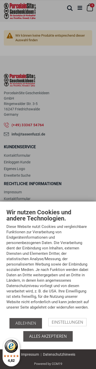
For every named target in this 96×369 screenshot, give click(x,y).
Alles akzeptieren (48, 336)
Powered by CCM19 (48, 364)
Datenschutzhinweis (59, 354)
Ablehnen (25, 323)
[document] (48, 263)
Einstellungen (67, 322)
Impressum (30, 354)
